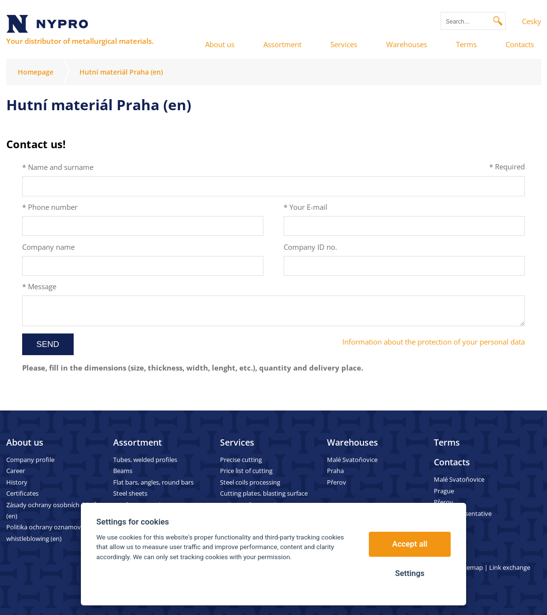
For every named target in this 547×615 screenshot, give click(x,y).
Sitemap (471, 567)
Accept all (410, 544)
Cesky (531, 21)
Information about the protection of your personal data (433, 341)
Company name (48, 247)
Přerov (336, 482)
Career (15, 470)
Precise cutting (241, 459)
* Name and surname (57, 167)
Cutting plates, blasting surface (264, 493)
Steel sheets (130, 493)
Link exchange (509, 567)
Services (237, 442)
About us (24, 442)
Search (498, 21)
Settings (409, 573)
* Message (39, 286)
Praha (335, 470)
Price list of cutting (246, 470)
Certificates (22, 493)
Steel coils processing (250, 482)
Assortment (137, 442)
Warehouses (352, 442)
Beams (122, 470)
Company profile (30, 459)
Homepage (35, 72)
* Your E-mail (305, 207)
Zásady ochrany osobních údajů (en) (51, 510)
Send (48, 344)
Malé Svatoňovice (352, 459)
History (16, 482)
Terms (447, 442)
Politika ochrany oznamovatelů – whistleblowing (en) (53, 532)
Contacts (452, 462)
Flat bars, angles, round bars (153, 482)
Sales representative (463, 513)
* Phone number (50, 207)
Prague (444, 491)
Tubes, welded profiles (145, 459)
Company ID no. (310, 247)
